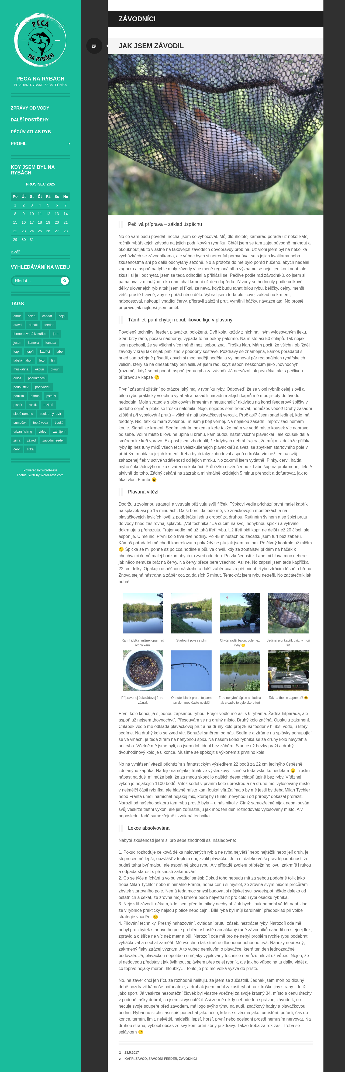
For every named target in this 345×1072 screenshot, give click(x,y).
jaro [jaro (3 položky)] (55, 334)
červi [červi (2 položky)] (16, 449)
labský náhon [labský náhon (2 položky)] (23, 360)
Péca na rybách (40, 79)
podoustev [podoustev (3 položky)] (20, 387)
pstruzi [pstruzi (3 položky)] (51, 396)
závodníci (188, 1059)
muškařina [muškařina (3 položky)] (20, 369)
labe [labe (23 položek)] (60, 351)
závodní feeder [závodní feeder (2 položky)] (53, 440)
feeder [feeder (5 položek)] (49, 325)
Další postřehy (30, 120)
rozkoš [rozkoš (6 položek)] (48, 405)
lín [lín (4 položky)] (53, 360)
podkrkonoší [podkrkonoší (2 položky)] (37, 378)
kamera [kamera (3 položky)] (33, 343)
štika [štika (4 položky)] (30, 449)
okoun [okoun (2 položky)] (39, 369)
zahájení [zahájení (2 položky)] (59, 431)
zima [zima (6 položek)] (16, 440)
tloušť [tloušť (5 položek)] (59, 423)
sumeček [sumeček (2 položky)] (19, 423)
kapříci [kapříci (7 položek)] (45, 351)
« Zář (15, 252)
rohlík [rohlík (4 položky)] (33, 405)
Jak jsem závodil (151, 46)
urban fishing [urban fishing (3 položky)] (22, 431)
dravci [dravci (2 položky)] (17, 325)
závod (141, 1059)
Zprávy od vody (30, 108)
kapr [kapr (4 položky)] (16, 351)
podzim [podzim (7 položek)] (18, 396)
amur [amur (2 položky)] (17, 316)
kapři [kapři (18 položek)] (29, 351)
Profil (19, 143)
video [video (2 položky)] (43, 431)
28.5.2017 (132, 1053)
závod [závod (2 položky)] (31, 440)
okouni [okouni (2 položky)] (55, 369)
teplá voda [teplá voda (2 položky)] (40, 423)
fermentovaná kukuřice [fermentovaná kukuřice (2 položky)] (29, 334)
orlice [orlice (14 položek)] (17, 378)
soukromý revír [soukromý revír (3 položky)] (50, 414)
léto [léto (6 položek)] (41, 360)
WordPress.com (51, 475)
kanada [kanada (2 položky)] (51, 343)
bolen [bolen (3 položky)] (31, 316)
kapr (129, 1059)
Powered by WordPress (40, 470)
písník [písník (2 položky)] (17, 405)
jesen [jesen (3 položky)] (17, 343)
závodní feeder (163, 1059)
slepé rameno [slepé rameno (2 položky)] (23, 414)
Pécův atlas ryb (31, 131)
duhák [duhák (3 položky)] (33, 325)
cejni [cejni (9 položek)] (62, 316)
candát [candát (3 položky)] (47, 316)
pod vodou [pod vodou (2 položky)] (42, 387)
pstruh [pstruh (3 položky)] (35, 396)
